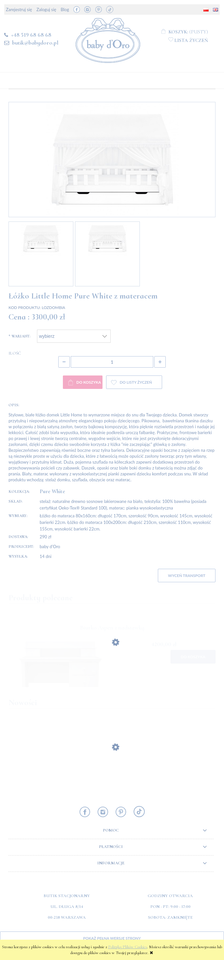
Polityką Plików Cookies (127, 947)
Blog (65, 9)
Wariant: (19, 336)
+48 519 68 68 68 (31, 34)
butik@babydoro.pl (35, 42)
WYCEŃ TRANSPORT (186, 575)
